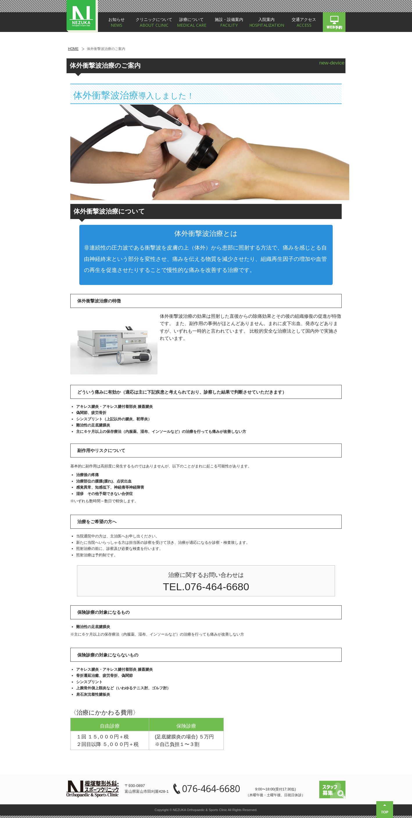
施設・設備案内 (229, 22)
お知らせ (116, 22)
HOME (73, 49)
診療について (191, 22)
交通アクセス (304, 22)
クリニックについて (154, 22)
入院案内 (266, 22)
